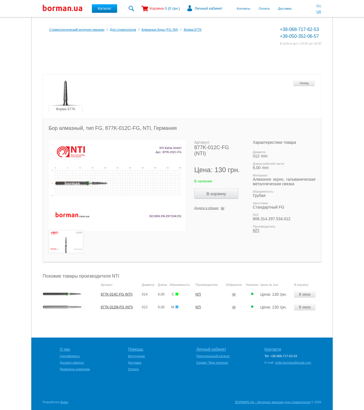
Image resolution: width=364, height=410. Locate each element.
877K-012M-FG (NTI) (117, 307)
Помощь (135, 349)
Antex (64, 402)
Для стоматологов (123, 29)
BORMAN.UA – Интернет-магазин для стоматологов (273, 402)
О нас (65, 349)
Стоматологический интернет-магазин (76, 29)
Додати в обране (206, 208)
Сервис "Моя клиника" (212, 362)
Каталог (104, 8)
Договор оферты (72, 362)
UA (319, 12)
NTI (256, 230)
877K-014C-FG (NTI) (117, 294)
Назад (304, 83)
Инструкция (136, 356)
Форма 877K (193, 29)
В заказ (305, 294)
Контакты (244, 8)
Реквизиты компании (75, 369)
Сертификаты (70, 356)
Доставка (284, 8)
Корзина (157, 8)
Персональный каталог (213, 356)
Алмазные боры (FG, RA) (160, 29)
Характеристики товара (274, 142)
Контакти (272, 349)
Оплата (264, 8)
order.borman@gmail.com (293, 362)
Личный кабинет (209, 8)
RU (319, 6)
